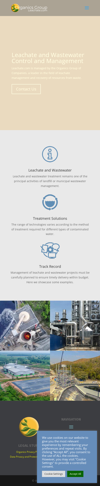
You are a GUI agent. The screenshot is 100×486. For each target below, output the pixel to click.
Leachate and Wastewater (50, 170)
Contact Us (26, 89)
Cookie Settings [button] (53, 474)
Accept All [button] (75, 474)
